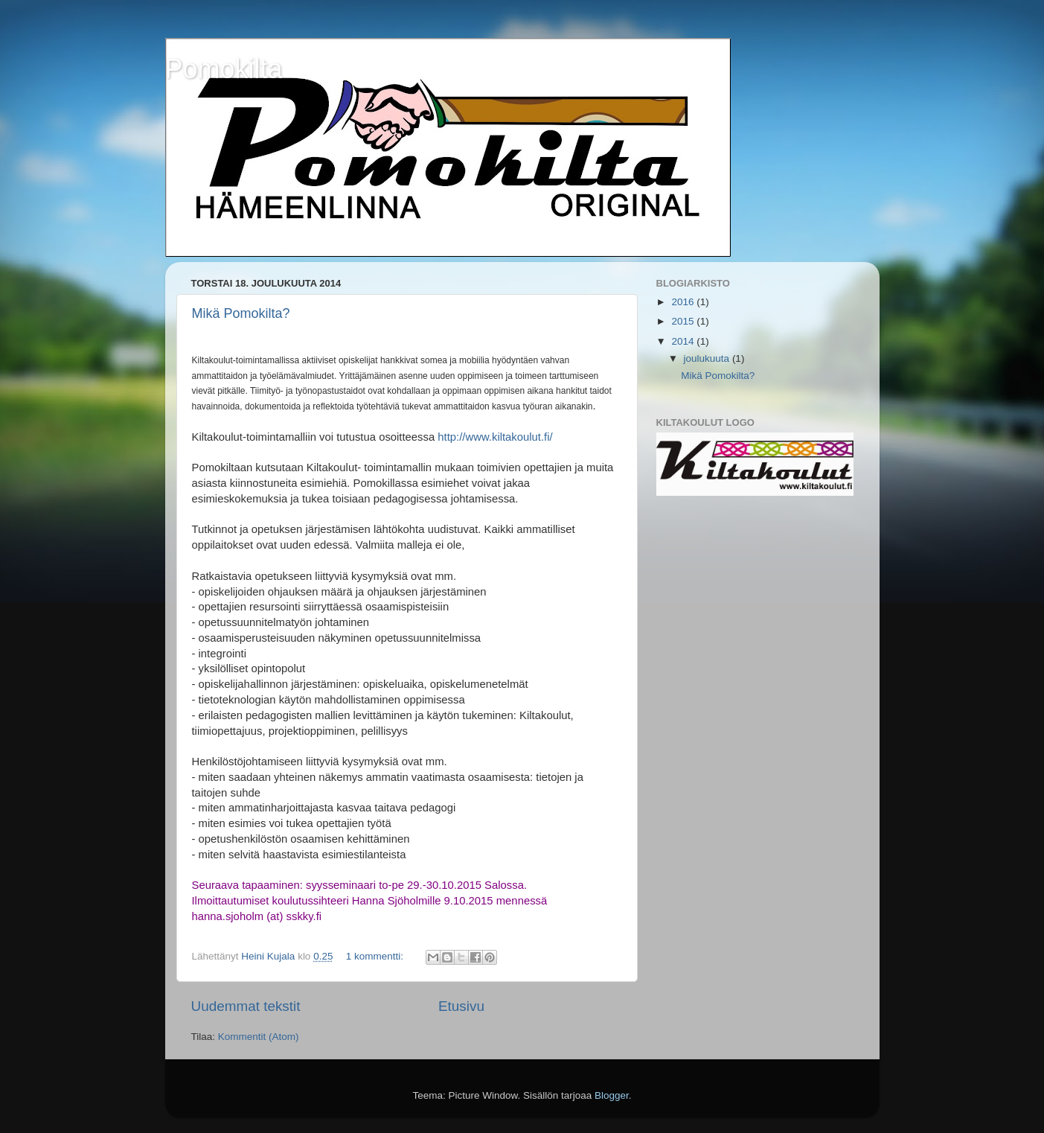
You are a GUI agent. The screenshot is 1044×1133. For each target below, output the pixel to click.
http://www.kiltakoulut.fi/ (495, 437)
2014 (683, 341)
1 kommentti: (376, 956)
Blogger (612, 1095)
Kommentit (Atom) (258, 1036)
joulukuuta (708, 358)
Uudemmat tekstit (246, 1006)
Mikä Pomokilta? (241, 313)
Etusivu (461, 1006)
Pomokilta (224, 69)
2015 (683, 321)
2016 (683, 301)
